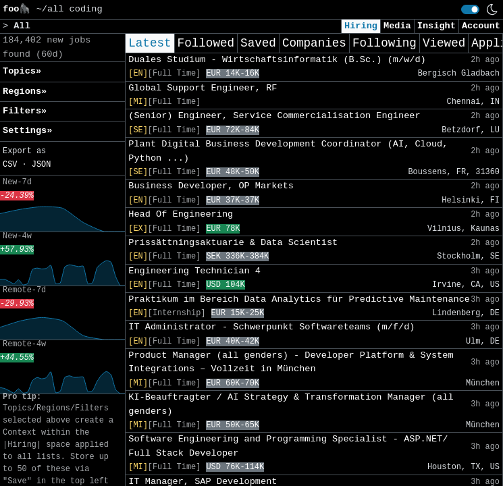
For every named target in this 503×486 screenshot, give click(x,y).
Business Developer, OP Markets (211, 186)
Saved (258, 43)
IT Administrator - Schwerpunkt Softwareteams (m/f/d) (271, 327)
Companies (314, 43)
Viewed (444, 43)
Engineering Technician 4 (194, 271)
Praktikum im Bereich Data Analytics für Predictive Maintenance (299, 299)
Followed (206, 43)
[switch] (470, 9)
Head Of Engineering (180, 214)
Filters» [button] (25, 111)
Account (481, 26)
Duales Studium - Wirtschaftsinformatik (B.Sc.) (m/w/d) (277, 60)
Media (397, 26)
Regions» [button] (25, 91)
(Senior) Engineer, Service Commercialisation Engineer (274, 116)
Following (384, 43)
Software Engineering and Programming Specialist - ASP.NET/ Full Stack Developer (288, 446)
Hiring (360, 26)
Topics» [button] (22, 71)
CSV (10, 164)
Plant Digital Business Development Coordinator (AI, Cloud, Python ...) (288, 151)
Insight (436, 26)
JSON (41, 164)
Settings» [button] (27, 131)
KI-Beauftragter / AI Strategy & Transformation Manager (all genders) (290, 404)
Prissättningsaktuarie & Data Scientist (233, 243)
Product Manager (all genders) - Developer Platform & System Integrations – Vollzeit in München (290, 362)
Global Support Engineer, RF (202, 88)
